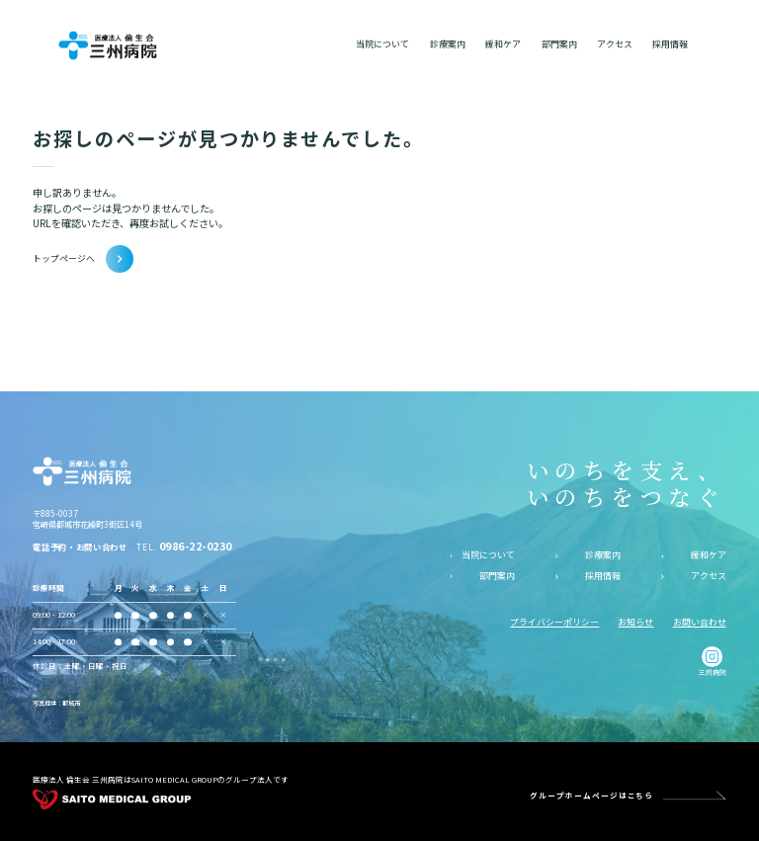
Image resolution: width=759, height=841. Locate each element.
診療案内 (603, 555)
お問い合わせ (699, 622)
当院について (488, 555)
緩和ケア (708, 555)
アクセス (708, 576)
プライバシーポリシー (554, 622)
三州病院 (712, 661)
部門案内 (497, 576)
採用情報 (603, 576)
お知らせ (635, 622)
